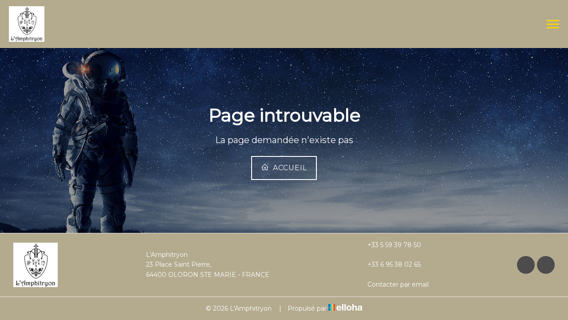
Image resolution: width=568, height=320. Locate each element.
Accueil (284, 167)
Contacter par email (393, 284)
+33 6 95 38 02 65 (389, 264)
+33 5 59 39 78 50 (389, 245)
